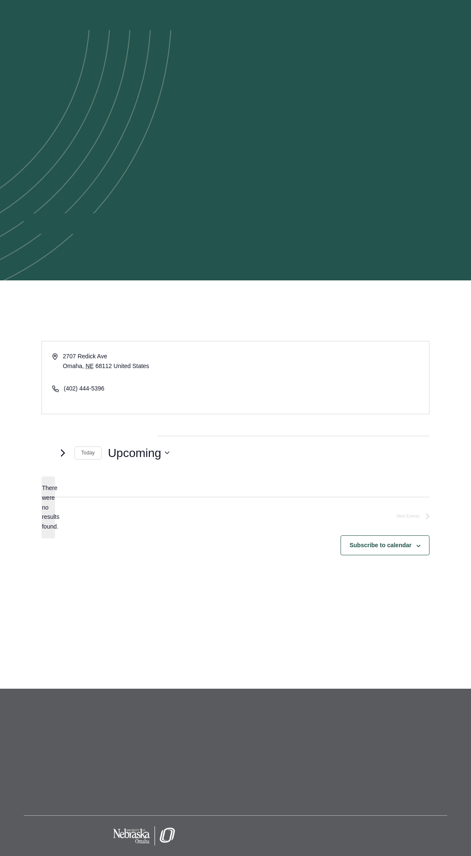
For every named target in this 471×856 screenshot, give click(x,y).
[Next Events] (63, 453)
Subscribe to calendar (380, 545)
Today (88, 453)
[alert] (48, 507)
